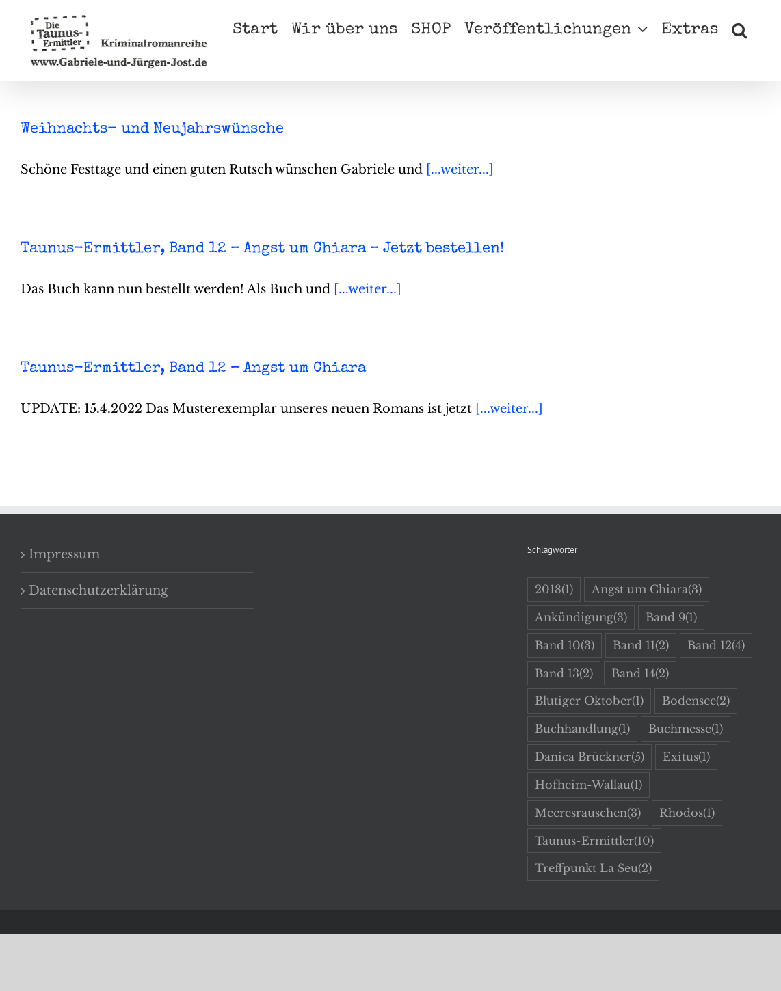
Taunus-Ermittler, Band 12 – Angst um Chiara (193, 369)
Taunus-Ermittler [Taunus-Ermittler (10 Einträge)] (594, 841)
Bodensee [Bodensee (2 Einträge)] (696, 701)
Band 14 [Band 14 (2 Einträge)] (640, 673)
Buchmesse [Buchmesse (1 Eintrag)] (685, 729)
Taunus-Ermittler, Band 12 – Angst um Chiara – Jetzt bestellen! (262, 249)
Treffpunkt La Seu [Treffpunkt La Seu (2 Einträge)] (593, 868)
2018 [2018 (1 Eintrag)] (554, 589)
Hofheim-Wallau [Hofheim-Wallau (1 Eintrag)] (588, 785)
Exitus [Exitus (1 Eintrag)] (686, 757)
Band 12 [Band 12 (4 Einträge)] (716, 645)
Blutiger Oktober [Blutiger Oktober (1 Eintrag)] (589, 701)
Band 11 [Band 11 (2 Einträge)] (641, 645)
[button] (739, 28)
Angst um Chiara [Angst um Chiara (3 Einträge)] (647, 589)
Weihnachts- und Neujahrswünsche (152, 129)
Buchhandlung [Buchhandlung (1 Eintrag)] (582, 729)
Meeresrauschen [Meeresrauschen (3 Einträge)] (588, 813)
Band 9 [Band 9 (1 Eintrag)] (671, 617)
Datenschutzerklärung (98, 590)
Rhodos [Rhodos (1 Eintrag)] (687, 813)
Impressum (64, 554)
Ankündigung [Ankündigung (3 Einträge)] (581, 617)
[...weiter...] (460, 169)
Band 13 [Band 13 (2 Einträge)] (564, 673)
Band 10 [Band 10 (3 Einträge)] (564, 645)
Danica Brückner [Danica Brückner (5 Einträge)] (589, 757)
